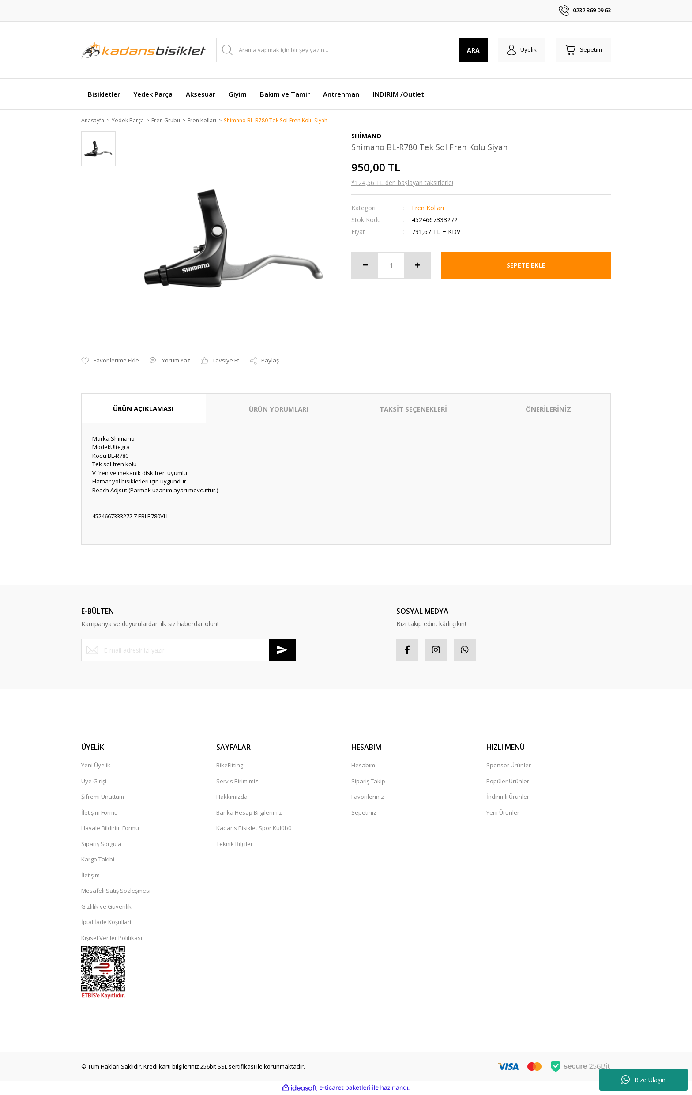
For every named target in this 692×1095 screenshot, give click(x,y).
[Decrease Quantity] (365, 266)
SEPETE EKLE (526, 265)
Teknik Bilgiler (234, 844)
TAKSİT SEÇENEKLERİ (413, 409)
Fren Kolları (428, 208)
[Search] (352, 50)
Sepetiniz (363, 813)
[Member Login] (521, 50)
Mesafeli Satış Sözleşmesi (115, 891)
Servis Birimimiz (237, 781)
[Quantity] (391, 266)
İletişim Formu (99, 813)
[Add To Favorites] (110, 361)
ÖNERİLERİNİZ (548, 409)
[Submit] (282, 651)
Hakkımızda (232, 797)
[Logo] (143, 50)
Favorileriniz (367, 797)
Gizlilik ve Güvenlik (106, 907)
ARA (473, 50)
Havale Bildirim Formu (110, 829)
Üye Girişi (93, 781)
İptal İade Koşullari (106, 923)
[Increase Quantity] (417, 266)
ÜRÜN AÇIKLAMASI (143, 408)
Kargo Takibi (97, 860)
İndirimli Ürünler (507, 797)
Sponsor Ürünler (508, 766)
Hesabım (363, 766)
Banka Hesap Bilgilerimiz (249, 813)
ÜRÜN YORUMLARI (278, 409)
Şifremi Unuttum (102, 797)
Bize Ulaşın (643, 1079)
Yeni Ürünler (502, 813)
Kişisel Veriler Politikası (111, 938)
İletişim (90, 876)
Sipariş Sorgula (101, 844)
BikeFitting (229, 766)
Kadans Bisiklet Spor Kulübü (254, 829)
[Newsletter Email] (188, 651)
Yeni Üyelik (95, 766)
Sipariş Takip (368, 781)
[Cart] (583, 50)
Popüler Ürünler (507, 781)
